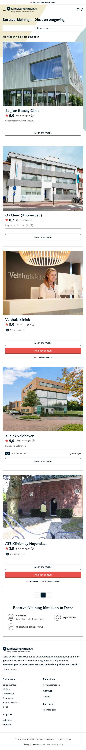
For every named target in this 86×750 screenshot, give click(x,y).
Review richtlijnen (51, 684)
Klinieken (7, 689)
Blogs (5, 706)
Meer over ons (9, 669)
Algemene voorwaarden (41, 744)
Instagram (7, 719)
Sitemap (26, 744)
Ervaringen (8, 697)
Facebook (7, 724)
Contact (47, 696)
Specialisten (8, 693)
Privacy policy (57, 744)
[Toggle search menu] (78, 9)
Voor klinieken (50, 709)
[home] (22, 10)
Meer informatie (43, 132)
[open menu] (4, 10)
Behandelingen (9, 684)
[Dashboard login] (82, 9)
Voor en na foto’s (11, 702)
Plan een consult (43, 350)
